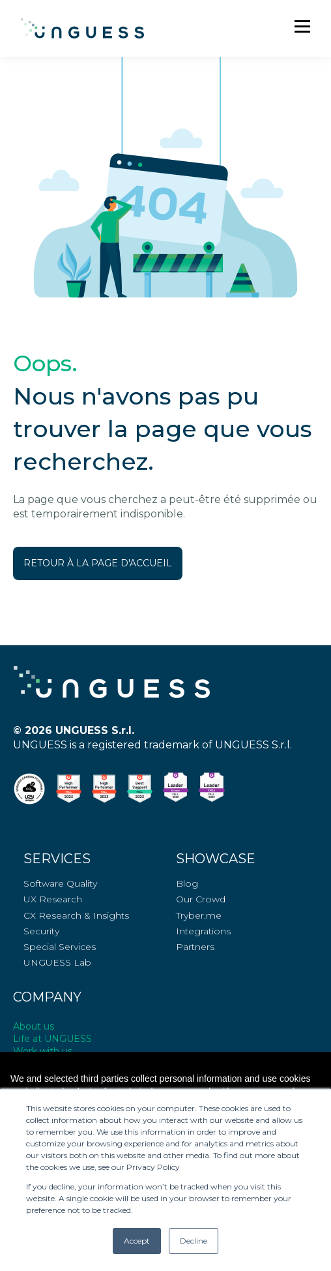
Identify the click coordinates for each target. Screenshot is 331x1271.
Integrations (203, 931)
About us (33, 1026)
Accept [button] (137, 1241)
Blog (187, 883)
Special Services (59, 947)
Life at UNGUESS (52, 1039)
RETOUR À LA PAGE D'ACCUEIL (97, 563)
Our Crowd (200, 899)
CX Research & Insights (76, 915)
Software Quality (60, 883)
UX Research (52, 899)
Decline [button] (193, 1241)
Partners (195, 947)
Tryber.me (199, 915)
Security (41, 931)
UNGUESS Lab (57, 962)
